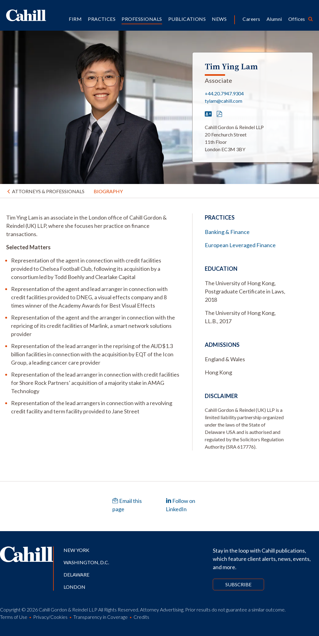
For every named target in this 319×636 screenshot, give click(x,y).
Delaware (76, 574)
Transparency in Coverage (100, 617)
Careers (251, 19)
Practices (101, 19)
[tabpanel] (93, 314)
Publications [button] (187, 19)
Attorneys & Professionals (48, 191)
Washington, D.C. (86, 562)
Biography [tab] (108, 191)
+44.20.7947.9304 (224, 93)
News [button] (219, 19)
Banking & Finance (227, 231)
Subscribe (238, 584)
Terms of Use (13, 617)
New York (76, 550)
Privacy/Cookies (50, 617)
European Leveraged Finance (240, 245)
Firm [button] (75, 19)
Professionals (142, 19)
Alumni (274, 19)
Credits (141, 617)
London (74, 587)
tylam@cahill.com (223, 101)
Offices (296, 19)
